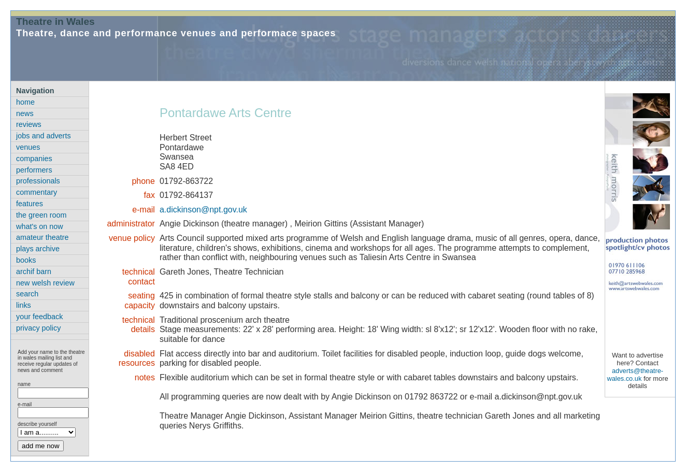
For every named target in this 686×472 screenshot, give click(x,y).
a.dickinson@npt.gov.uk (203, 209)
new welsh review (45, 283)
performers (34, 170)
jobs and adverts (43, 136)
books (26, 260)
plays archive (38, 249)
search (27, 294)
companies (34, 158)
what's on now (39, 226)
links (23, 305)
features (29, 203)
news (25, 113)
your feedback (39, 316)
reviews (28, 124)
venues (28, 147)
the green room (41, 215)
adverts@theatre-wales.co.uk (635, 374)
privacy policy (38, 328)
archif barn (33, 271)
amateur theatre (42, 237)
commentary (36, 192)
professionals (38, 181)
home (25, 102)
